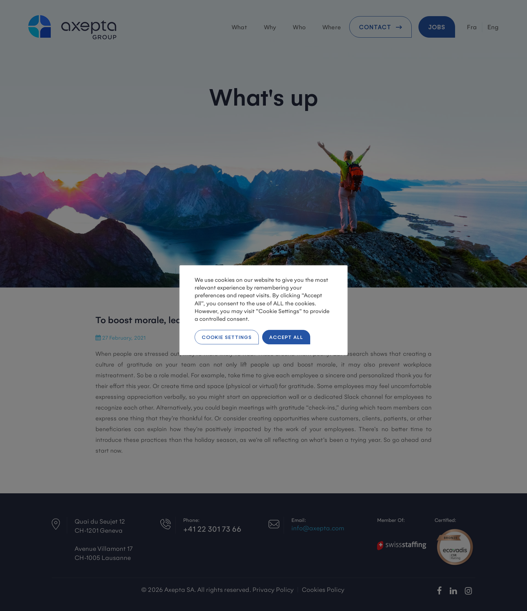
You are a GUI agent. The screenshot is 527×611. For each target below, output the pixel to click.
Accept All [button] (286, 337)
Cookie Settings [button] (227, 337)
